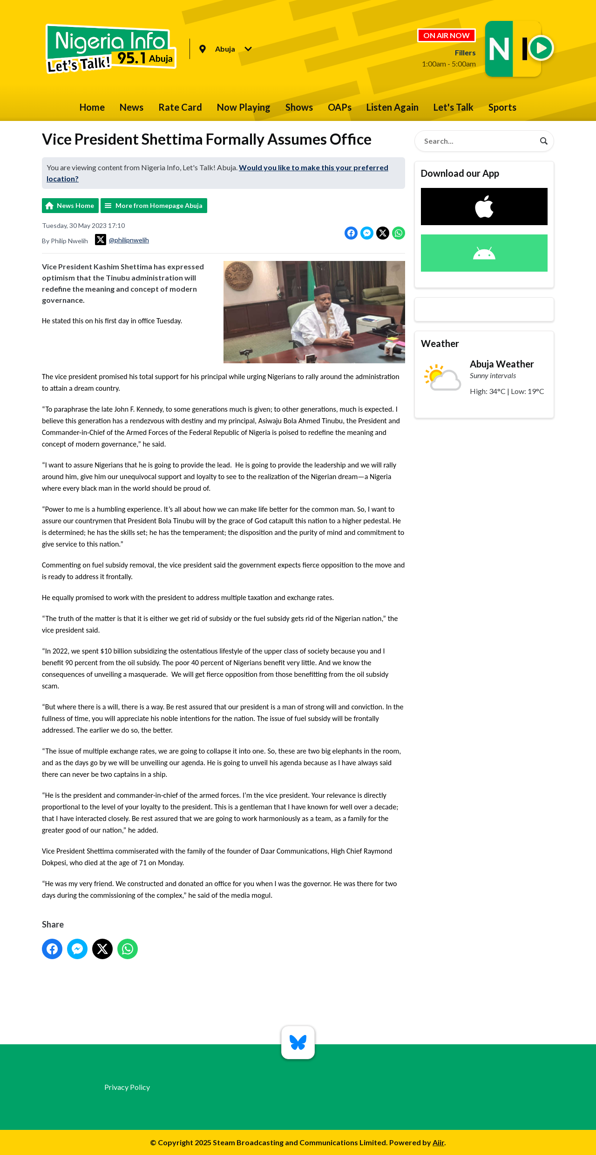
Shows (299, 107)
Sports (502, 107)
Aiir (438, 1142)
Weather (440, 343)
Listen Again (392, 107)
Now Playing (244, 107)
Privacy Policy (127, 1086)
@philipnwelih (122, 239)
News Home (75, 205)
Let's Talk (453, 107)
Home (92, 107)
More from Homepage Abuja (159, 205)
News (131, 107)
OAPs (340, 107)
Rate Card (180, 107)
